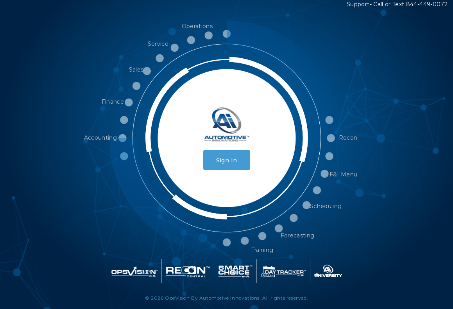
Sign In (226, 160)
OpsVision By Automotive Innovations (212, 298)
